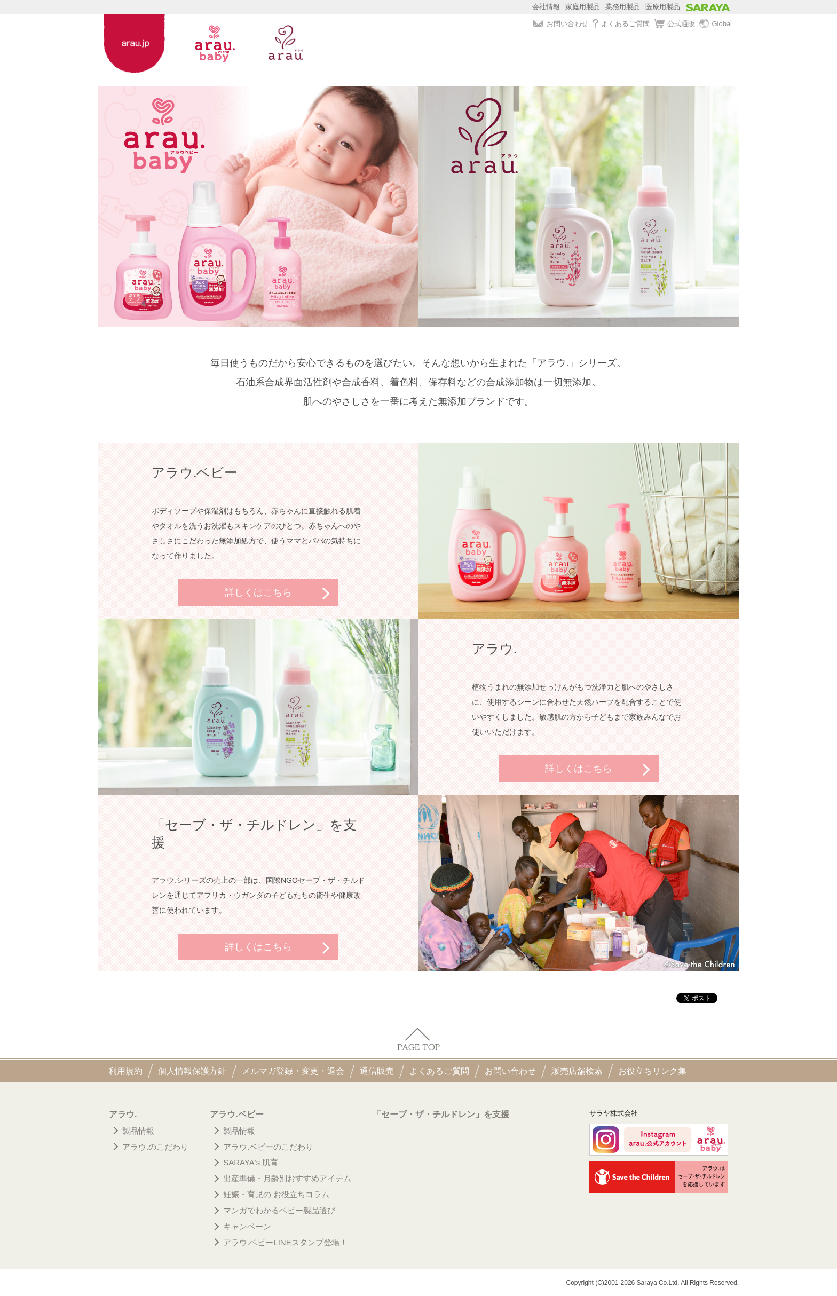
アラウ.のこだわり (155, 1146)
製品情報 (138, 1130)
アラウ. (123, 1114)
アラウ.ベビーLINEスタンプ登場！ (285, 1242)
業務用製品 (622, 7)
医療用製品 (662, 7)
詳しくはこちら (258, 592)
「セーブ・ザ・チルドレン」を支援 (441, 1114)
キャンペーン (247, 1226)
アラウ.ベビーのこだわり (268, 1146)
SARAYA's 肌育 (250, 1162)
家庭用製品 (582, 7)
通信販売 (377, 1071)
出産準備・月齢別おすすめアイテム (287, 1178)
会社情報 (546, 7)
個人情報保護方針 (192, 1071)
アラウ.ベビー (236, 1114)
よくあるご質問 (621, 24)
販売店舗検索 (577, 1071)
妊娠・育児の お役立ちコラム (276, 1194)
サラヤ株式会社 (613, 1113)
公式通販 (674, 24)
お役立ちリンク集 (652, 1071)
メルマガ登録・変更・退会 (293, 1071)
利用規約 (125, 1071)
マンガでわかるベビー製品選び (279, 1210)
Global (715, 24)
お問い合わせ (560, 24)
